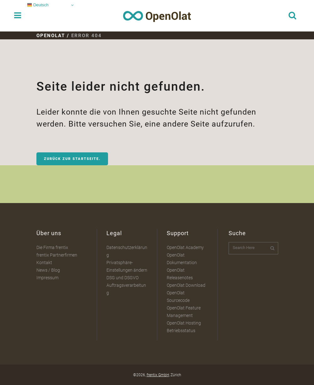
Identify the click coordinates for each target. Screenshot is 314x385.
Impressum (47, 277)
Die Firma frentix (52, 247)
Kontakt (44, 262)
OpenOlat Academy (185, 247)
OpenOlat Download (186, 285)
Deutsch (38, 5)
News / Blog (48, 270)
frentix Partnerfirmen (56, 255)
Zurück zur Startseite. (72, 159)
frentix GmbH (158, 375)
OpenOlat (50, 35)
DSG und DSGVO (122, 277)
